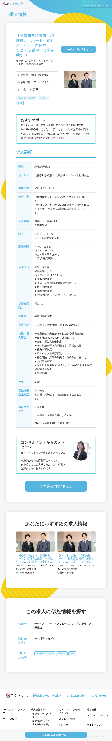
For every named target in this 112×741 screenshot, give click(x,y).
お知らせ (63, 724)
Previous (16, 545)
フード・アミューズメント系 (63, 623)
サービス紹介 (10, 719)
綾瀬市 (52, 638)
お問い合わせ (99, 695)
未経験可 (43, 98)
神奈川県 (39, 638)
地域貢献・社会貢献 (26, 98)
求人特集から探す (41, 724)
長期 (20, 103)
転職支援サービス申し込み (47, 695)
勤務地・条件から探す (42, 715)
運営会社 (91, 709)
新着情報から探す (41, 720)
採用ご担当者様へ (76, 695)
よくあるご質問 (67, 719)
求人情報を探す (39, 709)
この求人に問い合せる (56, 486)
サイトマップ (94, 724)
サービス (39, 623)
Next (96, 545)
